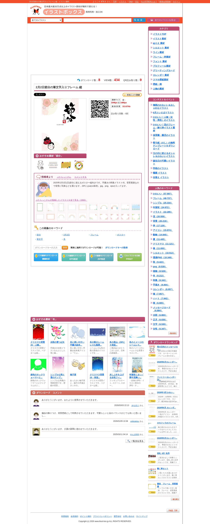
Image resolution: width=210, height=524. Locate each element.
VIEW (152, 355)
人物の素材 (158, 88)
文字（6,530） (160, 324)
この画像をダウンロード (46, 257)
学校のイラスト (160, 168)
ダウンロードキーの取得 (116, 247)
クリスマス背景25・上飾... (38, 343)
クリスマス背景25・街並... (97, 376)
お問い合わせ (128, 516)
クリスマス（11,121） (164, 244)
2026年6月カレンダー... (167, 362)
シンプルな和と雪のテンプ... (57, 376)
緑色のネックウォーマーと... (38, 376)
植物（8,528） (160, 271)
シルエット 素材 (161, 47)
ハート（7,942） (161, 298)
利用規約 (65, 516)
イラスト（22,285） (163, 212)
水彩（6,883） (160, 315)
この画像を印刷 (129, 257)
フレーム (94, 235)
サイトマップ (141, 516)
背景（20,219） (160, 221)
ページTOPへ (173, 510)
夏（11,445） (159, 239)
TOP (115, 1)
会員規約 (74, 516)
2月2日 (66, 235)
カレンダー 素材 (161, 75)
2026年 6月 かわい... (165, 392)
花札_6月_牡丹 (163, 453)
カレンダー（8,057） (163, 289)
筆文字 (40, 239)
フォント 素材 (160, 61)
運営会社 (117, 516)
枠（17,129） (159, 225)
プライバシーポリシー (102, 516)
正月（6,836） (160, 319)
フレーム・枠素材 (162, 57)
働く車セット (162, 468)
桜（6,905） (159, 303)
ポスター (121, 235)
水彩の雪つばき (57, 342)
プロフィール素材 (162, 66)
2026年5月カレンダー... (167, 438)
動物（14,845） (160, 234)
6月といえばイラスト (163, 112)
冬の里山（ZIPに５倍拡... (117, 343)
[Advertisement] (12, 52)
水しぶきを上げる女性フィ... (117, 376)
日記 (137, 1)
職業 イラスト (160, 173)
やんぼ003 (134, 434)
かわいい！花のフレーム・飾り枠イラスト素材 (164, 127)
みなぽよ (135, 405)
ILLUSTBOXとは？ (149, 1)
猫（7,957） (159, 294)
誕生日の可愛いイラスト (164, 162)
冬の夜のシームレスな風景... (97, 343)
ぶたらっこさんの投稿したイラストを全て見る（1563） (61, 200)
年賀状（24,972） (162, 207)
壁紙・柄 (157, 84)
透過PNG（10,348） (163, 257)
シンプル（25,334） (163, 203)
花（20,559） (159, 216)
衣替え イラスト (161, 177)
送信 (65, 247)
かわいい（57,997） (163, 193)
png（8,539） (160, 266)
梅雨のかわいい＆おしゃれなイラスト (164, 106)
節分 (39, 235)
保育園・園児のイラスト (164, 136)
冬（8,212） (159, 275)
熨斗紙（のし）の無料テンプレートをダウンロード (164, 145)
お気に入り (132, 95)
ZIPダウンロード (101, 257)
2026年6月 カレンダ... (166, 408)
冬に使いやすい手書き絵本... (77, 343)
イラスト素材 (159, 38)
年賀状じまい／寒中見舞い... (136, 376)
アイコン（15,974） (163, 230)
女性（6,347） (160, 328)
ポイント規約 (85, 516)
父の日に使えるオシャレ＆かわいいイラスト (164, 154)
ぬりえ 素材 (159, 43)
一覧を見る (172, 333)
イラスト (122, 1)
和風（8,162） (160, 280)
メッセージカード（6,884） (162, 309)
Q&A (131, 1)
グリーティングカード (164, 70)
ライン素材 (158, 52)
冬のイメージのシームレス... (136, 343)
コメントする (80, 177)
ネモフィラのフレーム (166, 423)
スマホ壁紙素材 (160, 79)
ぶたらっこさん (64, 177)
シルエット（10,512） (164, 253)
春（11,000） (159, 248)
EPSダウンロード (74, 257)
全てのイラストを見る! (163, 20)
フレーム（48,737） (163, 198)
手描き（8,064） (161, 285)
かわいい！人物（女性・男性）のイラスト (164, 118)
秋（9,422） (159, 262)
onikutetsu (134, 421)
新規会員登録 (165, 1)
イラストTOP (159, 34)
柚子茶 (73, 374)
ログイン (176, 1)
